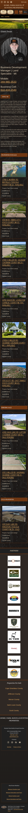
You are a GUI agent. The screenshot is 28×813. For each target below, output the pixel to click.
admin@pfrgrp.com (14, 736)
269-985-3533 (8, 81)
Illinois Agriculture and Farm (14, 799)
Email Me (5, 97)
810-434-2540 (8, 89)
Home (2, 16)
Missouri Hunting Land (14, 789)
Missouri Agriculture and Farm (14, 792)
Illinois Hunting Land (14, 796)
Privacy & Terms (17, 747)
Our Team (7, 16)
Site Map (9, 747)
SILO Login (23, 2)
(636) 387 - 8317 (14, 734)
